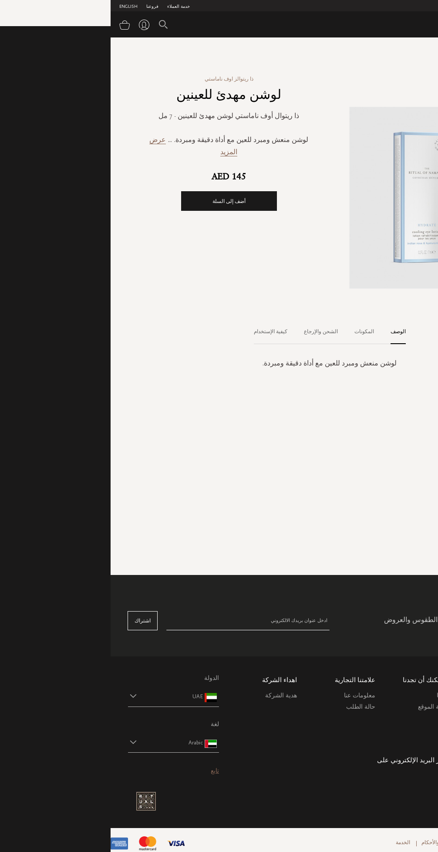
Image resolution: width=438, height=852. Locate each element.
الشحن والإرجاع (210, 331)
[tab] (283, 332)
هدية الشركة (170, 695)
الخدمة (292, 842)
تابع (104, 770)
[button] (55, 696)
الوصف (287, 331)
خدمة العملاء (68, 6)
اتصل (414, 728)
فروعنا (42, 6)
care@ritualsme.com (395, 777)
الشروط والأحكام (329, 842)
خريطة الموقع (325, 706)
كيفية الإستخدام (160, 331)
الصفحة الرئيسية (403, 52)
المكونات (253, 331)
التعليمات (409, 716)
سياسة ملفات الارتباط (392, 739)
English (18, 6)
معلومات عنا (249, 695)
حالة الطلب (250, 706)
